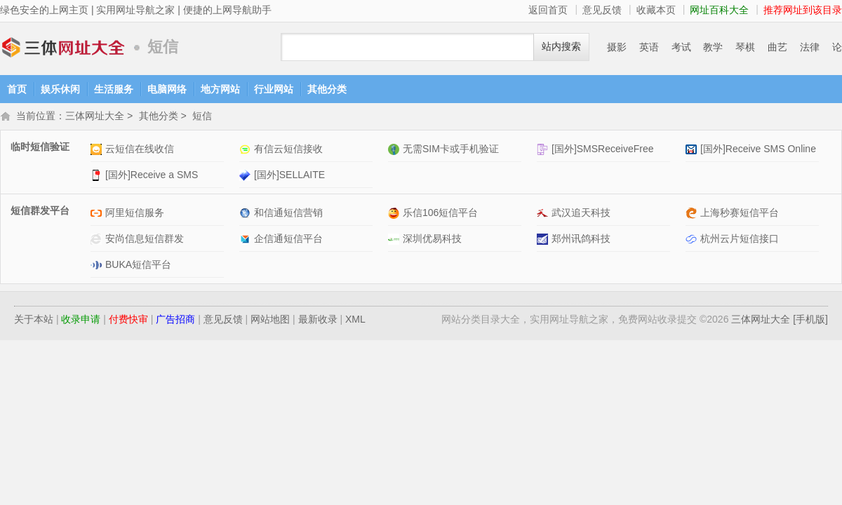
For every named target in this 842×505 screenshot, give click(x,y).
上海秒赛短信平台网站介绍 (693, 214)
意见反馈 (602, 9)
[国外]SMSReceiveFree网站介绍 (544, 150)
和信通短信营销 (288, 214)
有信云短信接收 (288, 150)
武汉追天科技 (581, 214)
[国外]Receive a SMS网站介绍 (98, 176)
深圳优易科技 (432, 239)
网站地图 (270, 320)
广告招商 (175, 320)
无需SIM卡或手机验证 (451, 150)
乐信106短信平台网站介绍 (395, 214)
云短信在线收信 (139, 150)
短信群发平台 (40, 211)
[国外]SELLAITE (289, 176)
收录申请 (80, 320)
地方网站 (220, 89)
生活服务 (113, 89)
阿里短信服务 (134, 214)
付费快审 (128, 320)
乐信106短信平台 (440, 214)
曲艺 (777, 47)
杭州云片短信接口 (739, 239)
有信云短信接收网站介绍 (246, 150)
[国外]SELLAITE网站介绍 (246, 176)
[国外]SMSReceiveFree (602, 150)
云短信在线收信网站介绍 (98, 150)
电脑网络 (167, 89)
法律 (810, 47)
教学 (713, 47)
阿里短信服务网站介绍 (98, 214)
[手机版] (810, 320)
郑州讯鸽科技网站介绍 (544, 240)
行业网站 (273, 89)
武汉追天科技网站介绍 (544, 214)
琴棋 (745, 47)
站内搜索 (561, 46)
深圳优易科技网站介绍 (395, 240)
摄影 (617, 47)
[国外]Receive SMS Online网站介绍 (693, 150)
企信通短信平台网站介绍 (246, 240)
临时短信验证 (40, 148)
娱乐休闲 (60, 89)
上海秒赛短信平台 (739, 214)
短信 (202, 117)
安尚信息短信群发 (144, 239)
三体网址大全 (63, 47)
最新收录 (318, 320)
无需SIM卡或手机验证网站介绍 (395, 150)
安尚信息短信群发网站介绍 (98, 240)
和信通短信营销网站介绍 (246, 214)
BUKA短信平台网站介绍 (98, 266)
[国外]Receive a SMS (151, 176)
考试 (681, 47)
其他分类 (327, 89)
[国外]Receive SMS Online (758, 150)
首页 (17, 89)
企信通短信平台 (288, 239)
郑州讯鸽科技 (581, 239)
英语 (649, 47)
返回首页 (548, 9)
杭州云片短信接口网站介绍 (693, 240)
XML (355, 320)
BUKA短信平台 (138, 265)
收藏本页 (656, 9)
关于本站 (33, 320)
